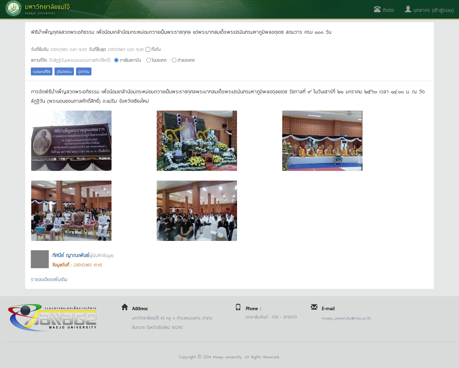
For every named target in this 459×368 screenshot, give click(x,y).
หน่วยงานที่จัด (41, 71)
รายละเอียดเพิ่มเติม (49, 279)
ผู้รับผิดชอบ (64, 71)
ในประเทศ (159, 59)
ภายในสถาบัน (130, 59)
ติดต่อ (384, 9)
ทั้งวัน (156, 49)
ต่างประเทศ (186, 59)
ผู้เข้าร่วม (83, 71)
